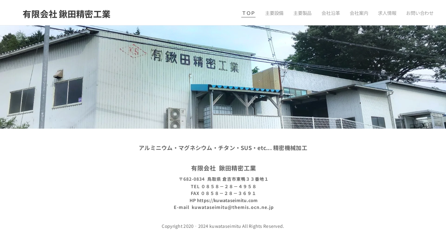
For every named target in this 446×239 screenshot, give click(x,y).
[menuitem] (254, 12)
